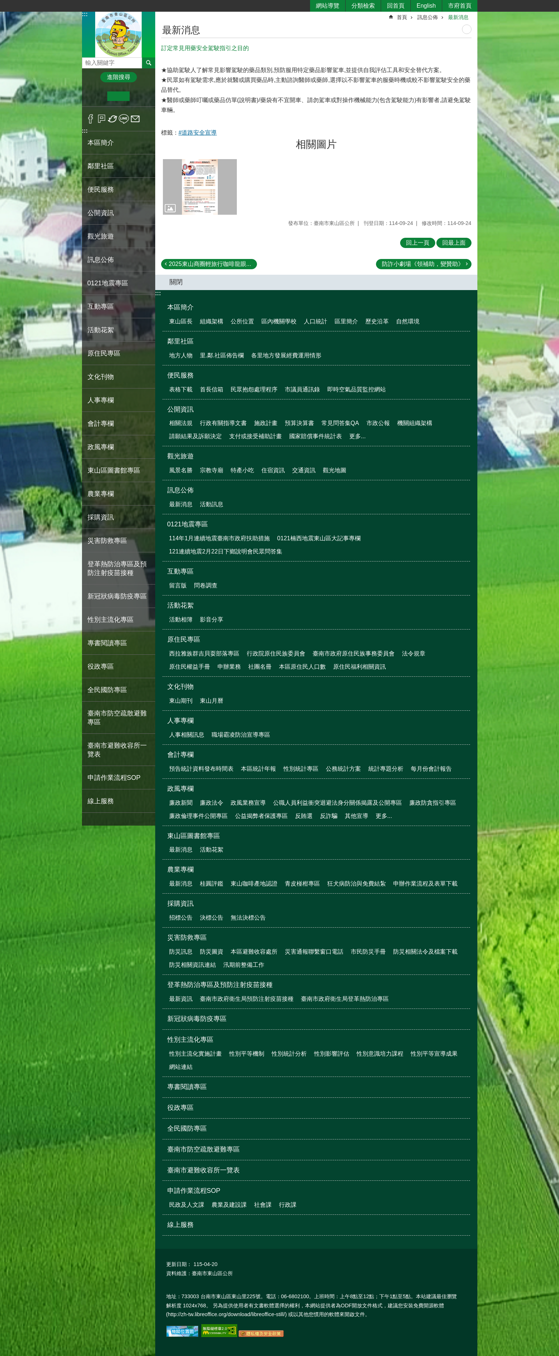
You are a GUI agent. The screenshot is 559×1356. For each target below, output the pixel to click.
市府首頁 (460, 6)
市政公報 (378, 423)
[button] (200, 187)
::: (85, 14)
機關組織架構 (414, 423)
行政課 (288, 1205)
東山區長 (181, 321)
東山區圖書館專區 (193, 835)
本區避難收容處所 (254, 952)
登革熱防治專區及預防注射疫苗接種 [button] (117, 568)
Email (135, 118)
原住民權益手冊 (189, 667)
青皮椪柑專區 (302, 883)
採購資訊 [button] (100, 517)
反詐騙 (329, 816)
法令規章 (413, 653)
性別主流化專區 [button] (110, 619)
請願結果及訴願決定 (195, 436)
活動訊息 (211, 504)
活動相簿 (181, 619)
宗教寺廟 (211, 470)
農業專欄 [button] (100, 493)
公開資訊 (180, 409)
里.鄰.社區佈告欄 (222, 355)
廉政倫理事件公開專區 (198, 816)
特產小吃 (242, 470)
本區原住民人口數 (302, 667)
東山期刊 (181, 701)
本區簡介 (180, 307)
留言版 (178, 585)
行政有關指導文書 (223, 423)
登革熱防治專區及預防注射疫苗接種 (220, 984)
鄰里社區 (180, 341)
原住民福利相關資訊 (359, 667)
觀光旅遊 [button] (100, 236)
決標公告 (211, 917)
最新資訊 (181, 999)
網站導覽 (327, 6)
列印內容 (467, 29)
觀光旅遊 (180, 456)
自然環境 (408, 321)
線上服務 (100, 801)
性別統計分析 (289, 1054)
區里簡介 (346, 321)
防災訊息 (181, 952)
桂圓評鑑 (211, 883)
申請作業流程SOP (193, 1190)
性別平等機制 (246, 1054)
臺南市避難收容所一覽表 (117, 750)
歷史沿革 (377, 321)
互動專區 (180, 571)
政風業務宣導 (248, 803)
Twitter (113, 118)
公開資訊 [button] (100, 213)
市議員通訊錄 (302, 389)
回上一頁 (417, 243)
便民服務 (180, 375)
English (426, 6)
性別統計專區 (300, 769)
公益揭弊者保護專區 (261, 816)
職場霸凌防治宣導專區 (241, 735)
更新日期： (179, 1264)
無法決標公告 (248, 917)
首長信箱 (211, 389)
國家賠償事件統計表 (315, 436)
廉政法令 (211, 803)
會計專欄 (180, 754)
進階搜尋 (118, 77)
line (124, 118)
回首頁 (396, 6)
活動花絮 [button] (100, 330)
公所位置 (242, 321)
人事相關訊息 (186, 735)
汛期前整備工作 (243, 965)
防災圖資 (211, 952)
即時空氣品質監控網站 (356, 389)
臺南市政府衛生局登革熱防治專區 (345, 999)
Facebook (90, 118)
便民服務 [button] (100, 189)
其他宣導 (356, 816)
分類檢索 (363, 6)
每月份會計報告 (431, 769)
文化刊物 (180, 686)
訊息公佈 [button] (100, 259)
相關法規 (181, 423)
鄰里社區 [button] (100, 166)
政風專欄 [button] (100, 447)
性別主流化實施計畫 (195, 1054)
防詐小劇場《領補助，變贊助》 (423, 264)
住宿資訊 (273, 470)
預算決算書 (299, 423)
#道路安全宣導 (198, 132)
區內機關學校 (279, 321)
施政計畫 (265, 423)
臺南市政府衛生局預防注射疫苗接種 (247, 999)
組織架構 (211, 321)
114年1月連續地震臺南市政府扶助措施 (219, 538)
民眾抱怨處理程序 (254, 389)
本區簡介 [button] (100, 142)
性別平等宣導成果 (434, 1054)
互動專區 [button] (100, 306)
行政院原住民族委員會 (276, 653)
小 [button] (96, 96)
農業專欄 (180, 869)
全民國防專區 (107, 690)
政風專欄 (180, 788)
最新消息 (458, 17)
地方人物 (181, 355)
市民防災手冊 (368, 952)
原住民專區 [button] (103, 353)
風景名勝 (181, 470)
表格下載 (181, 389)
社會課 (263, 1205)
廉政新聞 (181, 803)
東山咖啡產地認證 (254, 883)
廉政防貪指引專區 (432, 803)
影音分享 (211, 619)
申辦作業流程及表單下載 (425, 883)
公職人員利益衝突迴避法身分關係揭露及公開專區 (337, 803)
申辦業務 (229, 667)
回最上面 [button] (454, 243)
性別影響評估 (331, 1054)
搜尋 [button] (148, 62)
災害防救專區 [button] (107, 540)
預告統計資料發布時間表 (201, 769)
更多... (357, 436)
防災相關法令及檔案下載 (425, 952)
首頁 (402, 17)
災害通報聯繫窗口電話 (314, 952)
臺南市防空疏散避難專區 (117, 718)
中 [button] (118, 96)
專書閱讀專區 (107, 643)
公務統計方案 (343, 769)
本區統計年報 (258, 769)
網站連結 (181, 1067)
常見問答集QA (340, 423)
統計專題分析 (385, 769)
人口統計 (315, 321)
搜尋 (88, 61)
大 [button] (141, 96)
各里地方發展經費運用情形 (286, 355)
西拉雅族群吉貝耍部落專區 (204, 653)
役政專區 (100, 666)
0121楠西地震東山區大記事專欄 (319, 538)
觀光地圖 (334, 470)
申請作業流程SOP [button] (114, 777)
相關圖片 (316, 144)
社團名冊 (260, 667)
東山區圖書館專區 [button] (113, 470)
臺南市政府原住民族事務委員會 (354, 653)
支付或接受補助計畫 (255, 436)
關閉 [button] (176, 282)
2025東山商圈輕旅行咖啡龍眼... (210, 264)
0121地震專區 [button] (107, 283)
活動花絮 (180, 605)
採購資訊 (180, 903)
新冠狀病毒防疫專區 (117, 596)
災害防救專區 (187, 937)
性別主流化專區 (190, 1039)
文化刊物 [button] (100, 376)
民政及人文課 (186, 1205)
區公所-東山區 (118, 34)
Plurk (101, 118)
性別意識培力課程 (380, 1054)
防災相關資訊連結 (192, 965)
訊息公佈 (427, 17)
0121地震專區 (187, 524)
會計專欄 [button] (100, 423)
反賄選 (304, 816)
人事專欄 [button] (100, 400)
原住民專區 (183, 639)
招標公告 (181, 917)
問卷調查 (205, 585)
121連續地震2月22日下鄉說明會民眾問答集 (225, 551)
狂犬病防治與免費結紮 (356, 883)
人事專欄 (180, 720)
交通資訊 (304, 470)
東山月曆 (211, 701)
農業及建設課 (229, 1205)
